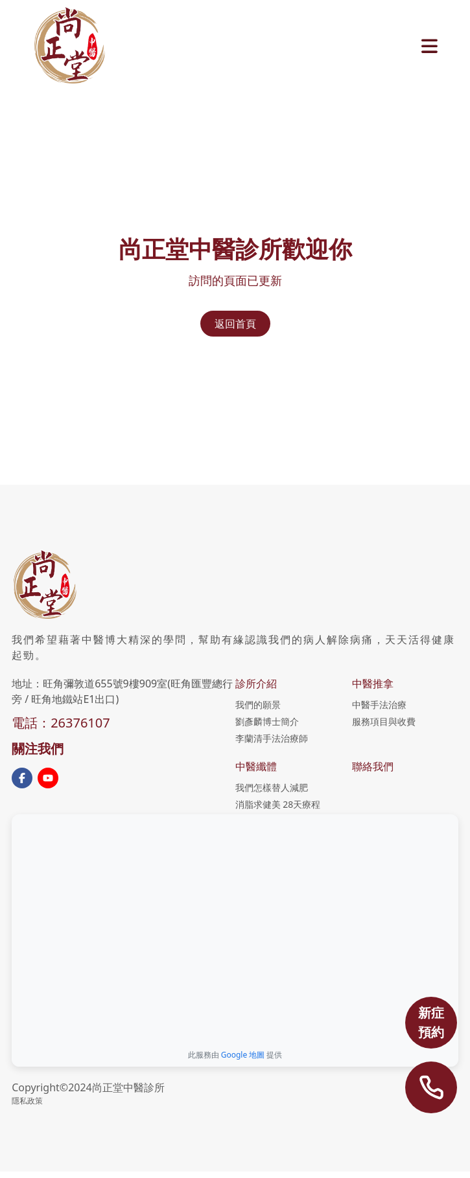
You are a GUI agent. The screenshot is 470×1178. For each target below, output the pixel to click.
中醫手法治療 (379, 704)
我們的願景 (258, 704)
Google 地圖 (243, 1054)
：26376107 (74, 722)
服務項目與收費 (384, 721)
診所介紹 (256, 683)
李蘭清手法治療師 (271, 738)
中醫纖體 (256, 766)
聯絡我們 (373, 766)
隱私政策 (27, 1100)
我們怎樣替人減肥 (271, 787)
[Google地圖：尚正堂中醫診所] (235, 927)
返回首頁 (235, 324)
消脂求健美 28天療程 (278, 804)
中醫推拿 (373, 683)
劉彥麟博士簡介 (267, 721)
